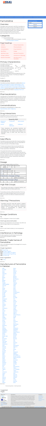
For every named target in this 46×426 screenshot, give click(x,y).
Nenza (14, 336)
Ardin (3, 275)
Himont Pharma (16, 314)
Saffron (15, 358)
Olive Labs (4, 341)
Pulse (3, 349)
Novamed (4, 338)
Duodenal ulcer (13, 85)
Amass (14, 272)
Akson (14, 268)
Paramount (4, 344)
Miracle (14, 333)
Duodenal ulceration (4, 85)
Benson (15, 277)
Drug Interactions (17, 49)
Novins (3, 340)
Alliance (15, 271)
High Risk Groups (4, 53)
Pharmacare (16, 345)
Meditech (4, 332)
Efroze (3, 294)
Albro (14, 269)
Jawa (14, 320)
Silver (3, 365)
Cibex (14, 285)
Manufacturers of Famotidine (17, 58)
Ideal (14, 317)
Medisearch (4, 330)
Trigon (14, 370)
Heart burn (21, 89)
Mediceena (15, 328)
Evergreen (4, 298)
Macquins (4, 325)
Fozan (14, 302)
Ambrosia (4, 273)
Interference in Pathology (19, 55)
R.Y (14, 350)
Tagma (3, 369)
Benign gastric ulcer (19, 84)
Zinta (14, 382)
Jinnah (3, 321)
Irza (14, 318)
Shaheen (4, 362)
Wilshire (15, 377)
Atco (3, 276)
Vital (3, 375)
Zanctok (15, 381)
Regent (15, 353)
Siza (14, 365)
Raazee (4, 352)
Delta (3, 289)
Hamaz (14, 309)
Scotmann (15, 360)
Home (2, 17)
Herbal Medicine (28, 17)
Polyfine (4, 348)
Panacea (15, 342)
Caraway (15, 283)
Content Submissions (41, 399)
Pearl (3, 345)
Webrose (15, 375)
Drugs (3, 293)
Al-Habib (4, 269)
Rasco (3, 353)
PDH (14, 344)
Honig (14, 316)
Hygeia (3, 317)
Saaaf (3, 358)
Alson (3, 272)
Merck (3, 333)
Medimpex (15, 329)
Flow (3, 302)
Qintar (14, 349)
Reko (3, 354)
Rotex (3, 357)
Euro (3, 297)
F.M (14, 298)
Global (14, 306)
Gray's (14, 308)
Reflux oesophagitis (13, 87)
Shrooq (15, 364)
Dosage (15, 51)
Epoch (14, 296)
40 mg (6, 250)
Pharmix (4, 346)
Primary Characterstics (18, 44)
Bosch (3, 281)
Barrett (15, 276)
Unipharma (15, 372)
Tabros (14, 368)
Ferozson (4, 301)
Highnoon (4, 314)
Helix (3, 313)
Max (14, 326)
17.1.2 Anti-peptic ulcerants (12, 40)
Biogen (3, 280)
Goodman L (4, 308)
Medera (4, 328)
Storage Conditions (5, 55)
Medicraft (4, 329)
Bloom (14, 280)
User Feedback (41, 395)
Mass (3, 326)
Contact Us (40, 400)
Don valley (4, 291)
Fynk (14, 304)
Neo (3, 337)
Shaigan (15, 362)
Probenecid (11, 121)
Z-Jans (14, 379)
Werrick (4, 377)
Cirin (3, 287)
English (4, 296)
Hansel (3, 310)
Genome (15, 305)
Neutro (15, 337)
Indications (3, 47)
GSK (3, 309)
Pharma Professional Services (18, 406)
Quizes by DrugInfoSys (39, 406)
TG (3, 370)
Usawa (3, 373)
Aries (14, 275)
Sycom (3, 368)
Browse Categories (9, 17)
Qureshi (4, 350)
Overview (3, 44)
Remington (15, 354)
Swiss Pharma (16, 366)
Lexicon (4, 322)
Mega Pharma (16, 332)
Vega (3, 374)
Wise (14, 378)
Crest (14, 287)
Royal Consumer (17, 357)
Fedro (14, 300)
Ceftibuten (20, 124)
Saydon (4, 360)
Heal (3, 312)
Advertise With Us (41, 396)
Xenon (3, 379)
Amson (14, 273)
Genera (4, 305)
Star (3, 366)
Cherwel (4, 285)
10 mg (4, 251)
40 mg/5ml (13, 252)
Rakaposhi (15, 352)
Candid (3, 283)
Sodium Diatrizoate (11, 125)
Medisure (15, 330)
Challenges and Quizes (39, 17)
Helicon (15, 312)
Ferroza (15, 301)
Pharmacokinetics (18, 47)
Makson (15, 325)
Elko (14, 294)
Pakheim (4, 342)
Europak (15, 297)
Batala (3, 277)
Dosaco (14, 291)
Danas (3, 288)
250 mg (14, 253)
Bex (3, 279)
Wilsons (4, 378)
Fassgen (4, 300)
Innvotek (4, 318)
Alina (3, 271)
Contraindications (4, 49)
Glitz (3, 306)
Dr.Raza (4, 292)
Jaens (3, 320)
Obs (14, 340)
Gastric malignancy (11, 108)
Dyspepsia (16, 89)
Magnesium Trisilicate (3, 122)
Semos (3, 361)
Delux (14, 289)
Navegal (15, 334)
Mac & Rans (15, 324)
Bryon (14, 281)
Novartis (15, 338)
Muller (3, 334)
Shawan (4, 364)
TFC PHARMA (16, 369)
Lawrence (15, 321)
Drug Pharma (16, 292)
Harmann (15, 310)
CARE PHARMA (5, 284)
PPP (14, 348)
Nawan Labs (5, 336)
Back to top (2, 91)
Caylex (14, 284)
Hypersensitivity (3, 108)
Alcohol (2, 124)
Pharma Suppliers (19, 17)
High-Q (14, 313)
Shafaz (14, 361)
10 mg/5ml (8, 251)
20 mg (3, 250)
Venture (15, 374)
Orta (14, 341)
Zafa (3, 381)
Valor (14, 373)
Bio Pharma (15, 279)
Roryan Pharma (16, 356)
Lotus (14, 322)
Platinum (15, 346)
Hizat (3, 316)
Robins (3, 356)
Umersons (4, 372)
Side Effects (3, 51)
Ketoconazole (21, 121)
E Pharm (15, 293)
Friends (4, 304)
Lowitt (3, 324)
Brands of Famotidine (5, 57)
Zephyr (4, 382)
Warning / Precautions (18, 53)
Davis (14, 288)
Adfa (3, 268)
